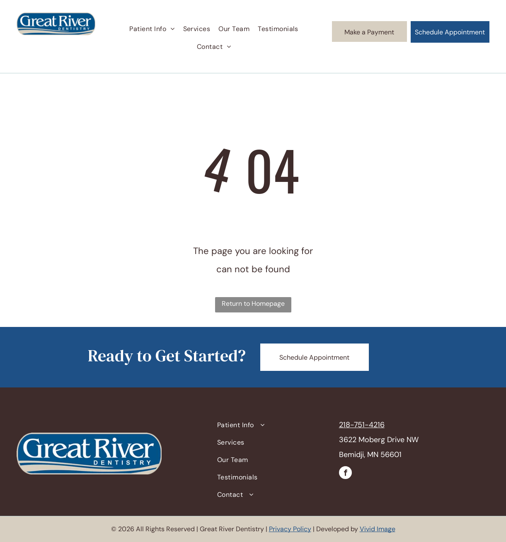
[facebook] (345, 473)
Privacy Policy (290, 529)
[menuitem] (152, 29)
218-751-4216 (362, 425)
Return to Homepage (253, 303)
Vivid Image (377, 529)
